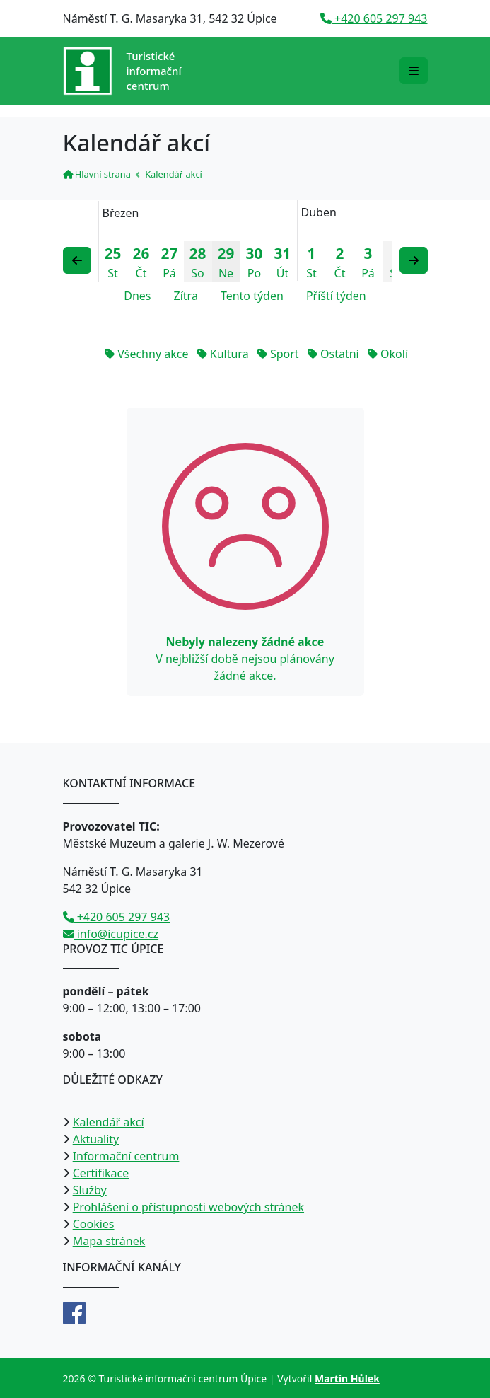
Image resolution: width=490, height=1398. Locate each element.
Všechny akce (146, 354)
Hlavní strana (97, 174)
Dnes (137, 296)
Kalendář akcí (108, 1122)
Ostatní (333, 354)
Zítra (186, 296)
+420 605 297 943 (374, 18)
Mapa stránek (109, 1241)
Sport (278, 354)
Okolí (388, 354)
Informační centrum (126, 1156)
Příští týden (336, 296)
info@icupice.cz (111, 934)
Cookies (94, 1224)
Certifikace (101, 1173)
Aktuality (96, 1139)
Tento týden (252, 296)
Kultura (223, 354)
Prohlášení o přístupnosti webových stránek (188, 1207)
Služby (90, 1190)
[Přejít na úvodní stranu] (122, 70)
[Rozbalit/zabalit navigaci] (413, 70)
